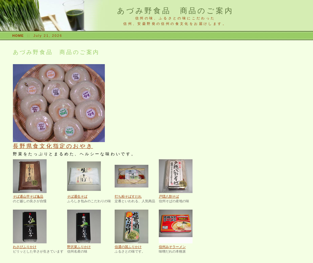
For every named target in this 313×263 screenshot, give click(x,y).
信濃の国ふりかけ (128, 247)
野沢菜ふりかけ (79, 247)
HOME (18, 35)
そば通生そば (77, 196)
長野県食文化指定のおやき (53, 146)
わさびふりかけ (24, 247)
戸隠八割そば (169, 196)
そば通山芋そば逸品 (28, 196)
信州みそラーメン (172, 247)
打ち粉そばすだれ (128, 196)
